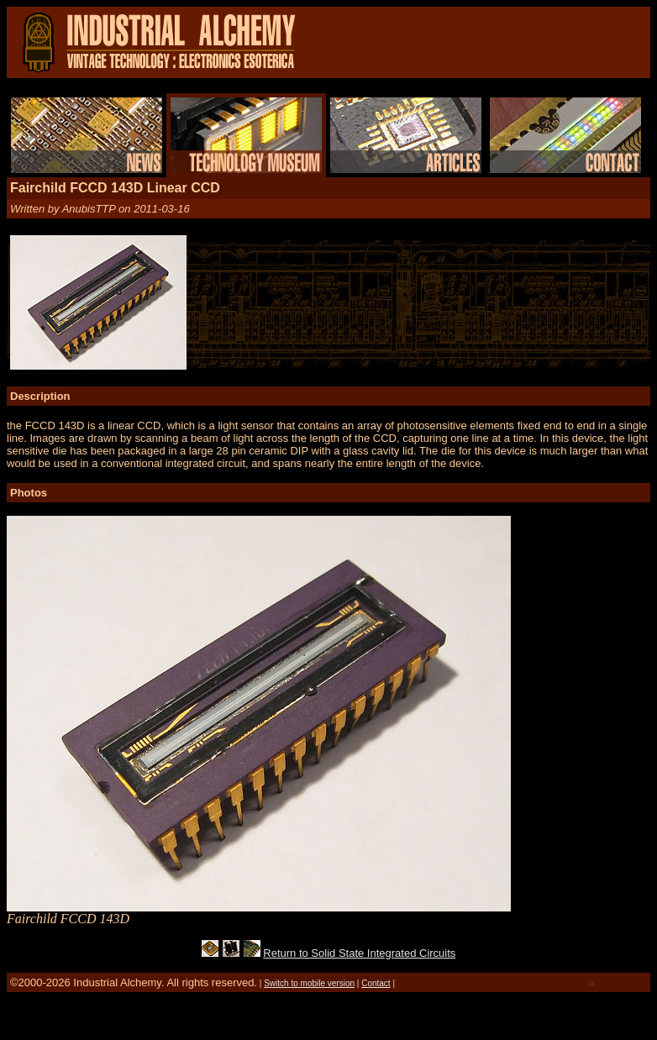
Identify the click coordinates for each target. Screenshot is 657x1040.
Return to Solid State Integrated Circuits (359, 953)
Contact (375, 983)
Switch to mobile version (309, 983)
